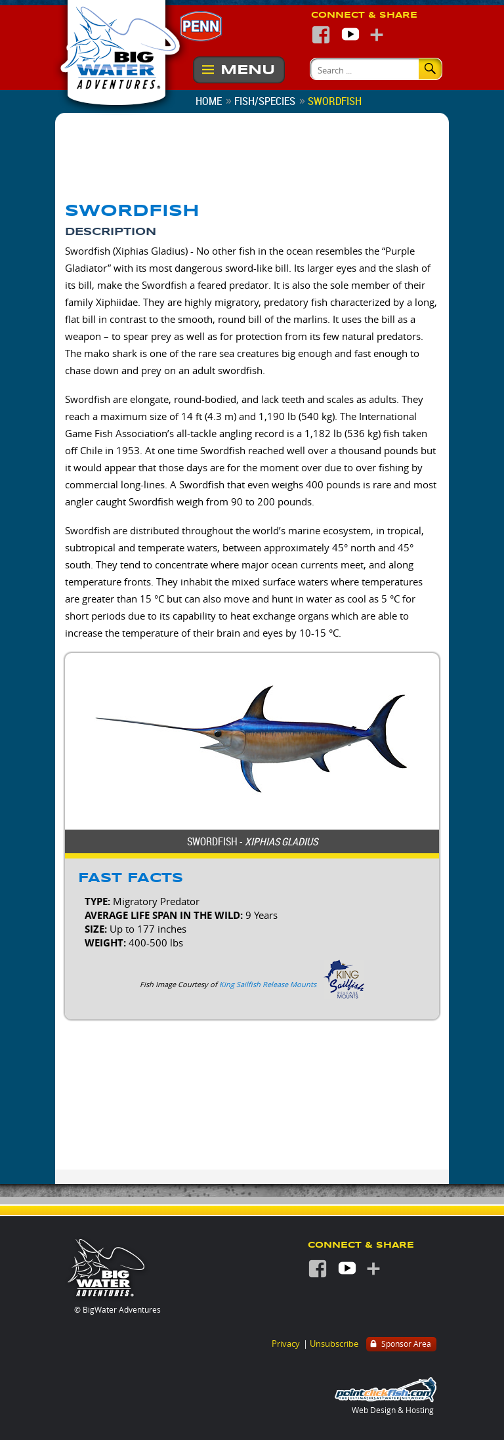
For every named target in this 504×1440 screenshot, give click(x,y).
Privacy (286, 1343)
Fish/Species (264, 100)
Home (209, 100)
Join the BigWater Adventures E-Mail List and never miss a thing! (360, 169)
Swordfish (335, 100)
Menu (247, 70)
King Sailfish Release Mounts (267, 984)
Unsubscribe (334, 1343)
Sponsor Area (400, 1344)
